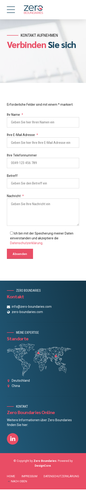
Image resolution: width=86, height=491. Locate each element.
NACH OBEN (19, 482)
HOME (11, 477)
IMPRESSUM (29, 477)
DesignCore (43, 467)
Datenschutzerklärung (26, 244)
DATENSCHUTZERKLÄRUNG (61, 477)
